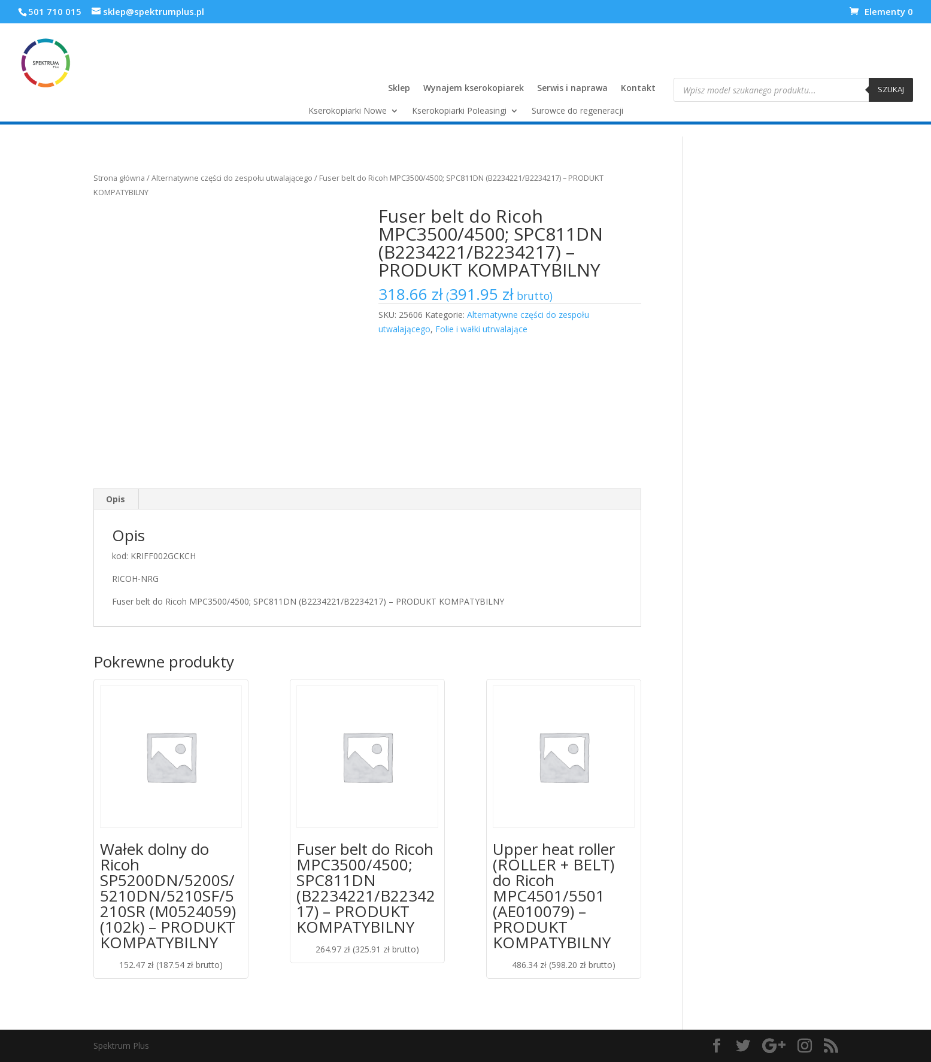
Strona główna (119, 177)
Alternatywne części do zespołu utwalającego (232, 177)
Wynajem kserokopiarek (473, 88)
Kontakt (638, 88)
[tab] (116, 499)
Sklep (399, 88)
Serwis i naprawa (572, 88)
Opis (115, 499)
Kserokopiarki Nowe (347, 111)
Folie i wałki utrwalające (481, 329)
